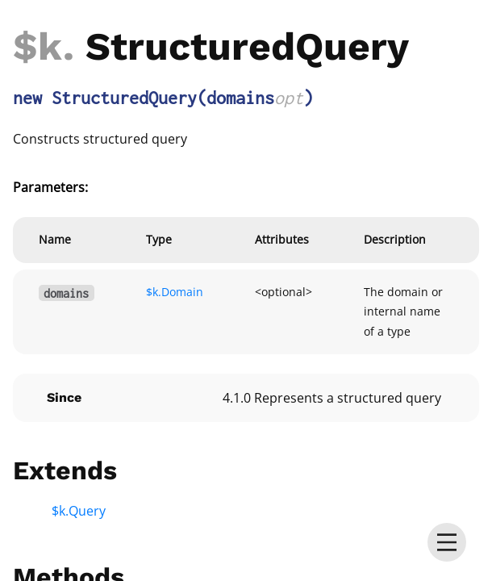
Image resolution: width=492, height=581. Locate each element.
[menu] (446, 542)
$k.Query (79, 511)
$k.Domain (174, 291)
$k (38, 46)
